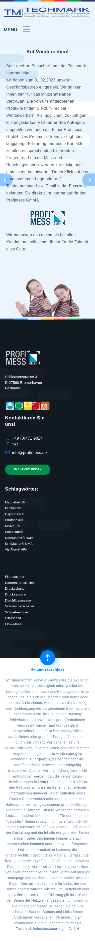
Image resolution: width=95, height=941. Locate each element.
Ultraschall (13, 618)
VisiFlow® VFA (16, 549)
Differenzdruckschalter (22, 583)
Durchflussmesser (18, 600)
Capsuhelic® (14, 514)
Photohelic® (14, 520)
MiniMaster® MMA (19, 544)
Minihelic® (13, 508)
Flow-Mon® (13, 624)
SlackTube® (14, 532)
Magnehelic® (15, 502)
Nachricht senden (27, 469)
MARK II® (12, 526)
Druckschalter (15, 588)
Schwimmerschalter (19, 606)
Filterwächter (14, 577)
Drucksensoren (16, 594)
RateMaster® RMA (19, 538)
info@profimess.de (29, 452)
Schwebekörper (16, 612)
